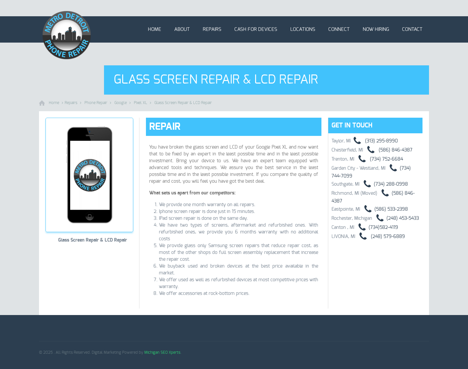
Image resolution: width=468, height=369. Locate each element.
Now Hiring (376, 29)
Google (120, 103)
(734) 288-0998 (383, 184)
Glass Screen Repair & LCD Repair (183, 103)
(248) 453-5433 (395, 218)
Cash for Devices (255, 29)
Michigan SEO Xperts (162, 352)
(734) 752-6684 (378, 159)
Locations (302, 29)
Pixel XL (140, 103)
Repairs (212, 29)
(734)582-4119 (376, 227)
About (182, 29)
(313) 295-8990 (374, 141)
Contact (412, 29)
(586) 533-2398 (384, 209)
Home (154, 29)
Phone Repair (95, 103)
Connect (339, 29)
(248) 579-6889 (380, 236)
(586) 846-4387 (387, 150)
